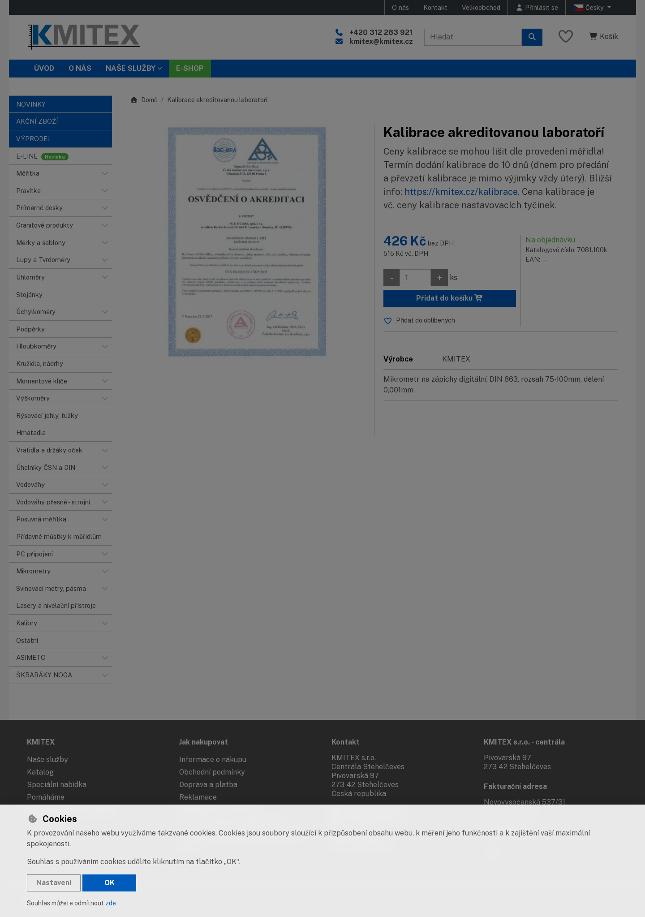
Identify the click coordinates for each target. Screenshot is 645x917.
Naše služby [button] (130, 68)
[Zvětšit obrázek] (247, 241)
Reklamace (198, 797)
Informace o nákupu (212, 759)
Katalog (40, 772)
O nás (400, 7)
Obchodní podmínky (212, 772)
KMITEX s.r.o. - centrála (524, 742)
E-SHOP (190, 68)
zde (110, 903)
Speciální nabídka (56, 784)
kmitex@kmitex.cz (381, 41)
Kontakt (435, 7)
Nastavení (53, 882)
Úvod (44, 68)
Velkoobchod (481, 7)
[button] (105, 173)
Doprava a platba (208, 784)
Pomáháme (45, 797)
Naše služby (47, 759)
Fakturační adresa (515, 786)
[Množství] (415, 277)
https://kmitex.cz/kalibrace (461, 191)
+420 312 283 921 (381, 32)
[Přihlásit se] (536, 7)
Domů (144, 99)
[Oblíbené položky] (566, 37)
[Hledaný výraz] (473, 37)
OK (109, 882)
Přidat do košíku (449, 298)
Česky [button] (589, 8)
